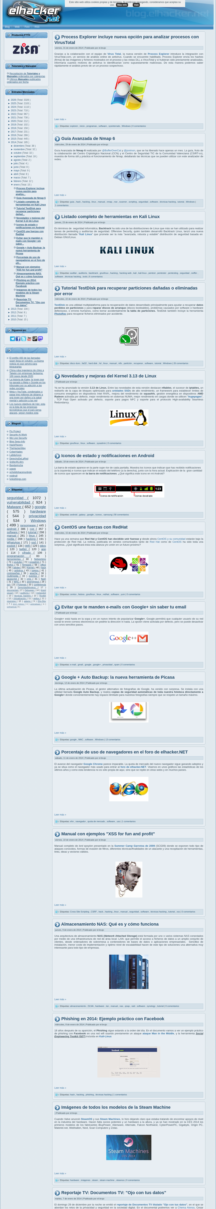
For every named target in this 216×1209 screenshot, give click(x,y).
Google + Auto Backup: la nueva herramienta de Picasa (118, 677)
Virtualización (20, 598)
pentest (152, 273)
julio (16, 163)
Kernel (31, 567)
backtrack (94, 273)
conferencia (40, 584)
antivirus (19, 570)
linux (32, 535)
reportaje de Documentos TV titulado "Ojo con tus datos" (152, 1204)
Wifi (28, 545)
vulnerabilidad (19, 502)
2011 (14, 316)
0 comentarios (139, 126)
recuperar (139, 363)
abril (16, 174)
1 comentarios (62, 205)
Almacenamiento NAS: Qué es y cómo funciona (109, 924)
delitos (36, 598)
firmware (27, 564)
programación (18, 556)
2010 (14, 319)
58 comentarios (121, 514)
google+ (97, 664)
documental (13, 590)
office (43, 564)
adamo (28, 601)
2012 (14, 312)
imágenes (86, 1180)
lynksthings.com (17, 479)
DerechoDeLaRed (18, 458)
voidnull (13, 475)
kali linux (142, 273)
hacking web (125, 273)
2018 (14, 128)
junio (16, 167)
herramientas (15, 559)
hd (100, 363)
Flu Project (15, 431)
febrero (18, 181)
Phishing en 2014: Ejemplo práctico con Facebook (112, 1018)
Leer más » (60, 119)
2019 (14, 124)
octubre (18, 153)
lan (108, 1006)
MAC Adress (19, 604)
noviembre (19, 149)
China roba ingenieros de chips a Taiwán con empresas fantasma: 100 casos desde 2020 (26, 373)
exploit (11, 545)
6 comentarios (96, 276)
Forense (22, 584)
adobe (17, 567)
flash (43, 579)
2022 (14, 114)
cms (29, 579)
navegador (81, 821)
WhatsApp (14, 542)
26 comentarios (181, 363)
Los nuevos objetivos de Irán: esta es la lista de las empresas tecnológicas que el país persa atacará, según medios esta (27, 408)
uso (119, 821)
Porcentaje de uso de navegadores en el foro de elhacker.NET (124, 752)
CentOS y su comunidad (171, 538)
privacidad (37, 516)
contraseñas (14, 573)
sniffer (194, 273)
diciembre (19, 145)
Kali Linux (85, 234)
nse (116, 201)
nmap (110, 201)
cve (33, 529)
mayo (17, 170)
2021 (14, 117)
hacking (31, 539)
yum (123, 594)
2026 (14, 100)
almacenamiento (78, 1006)
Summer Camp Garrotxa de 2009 (134, 845)
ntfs (120, 363)
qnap (127, 1006)
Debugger (30, 590)
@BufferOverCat (111, 150)
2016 (14, 135)
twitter (24, 549)
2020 (14, 121)
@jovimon (129, 150)
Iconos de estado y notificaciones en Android (107, 455)
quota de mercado (97, 821)
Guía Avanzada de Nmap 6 (88, 138)
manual (12, 535)
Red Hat (155, 541)
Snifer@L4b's (16, 462)
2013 (14, 309)
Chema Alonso (186, 1207)
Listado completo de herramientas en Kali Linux (110, 216)
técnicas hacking (23, 595)
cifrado (28, 552)
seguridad (17, 498)
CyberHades (16, 451)
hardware (38, 511)
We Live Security (18, 438)
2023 (14, 110)
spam (117, 664)
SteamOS (86, 1119)
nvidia (11, 539)
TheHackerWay (17, 448)
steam (95, 1180)
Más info (122, 5)
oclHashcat (12, 607)
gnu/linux (104, 273)
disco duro (75, 363)
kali (135, 273)
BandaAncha (16, 465)
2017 (14, 131)
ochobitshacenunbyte (20, 472)
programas (91, 126)
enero (17, 184)
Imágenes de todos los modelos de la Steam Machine (115, 1107)
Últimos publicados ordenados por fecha (24, 80)
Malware (14, 507)
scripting (133, 201)
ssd (34, 542)
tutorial (33, 532)
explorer (74, 126)
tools (85, 276)
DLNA (91, 1006)
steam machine (107, 1180)
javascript (12, 579)
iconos (98, 514)
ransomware (28, 525)
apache (34, 573)
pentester (162, 273)
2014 (14, 142)
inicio (82, 126)
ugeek (12, 469)
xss (179, 911)
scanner (123, 201)
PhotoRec (60, 313)
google (40, 507)
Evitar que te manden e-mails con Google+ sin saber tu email (123, 606)
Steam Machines (110, 1119)
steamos (120, 1180)
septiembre (20, 156)
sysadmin (34, 562)
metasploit (41, 593)
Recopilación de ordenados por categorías (26, 75)
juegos (36, 570)
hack (43, 567)
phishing (90, 1094)
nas (122, 1006)
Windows (38, 521)
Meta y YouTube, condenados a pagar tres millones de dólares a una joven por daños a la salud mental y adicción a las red (26, 396)
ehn (72, 821)
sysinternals (115, 126)
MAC (17, 581)
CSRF (94, 911)
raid (134, 1006)
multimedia (13, 576)
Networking (40, 559)
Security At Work (18, 434)
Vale (136, 5)
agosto (17, 160)
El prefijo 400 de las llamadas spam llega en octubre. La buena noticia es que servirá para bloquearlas (26, 362)
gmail (80, 664)
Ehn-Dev (42, 601)
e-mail (73, 664)
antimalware (35, 604)
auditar (73, 273)
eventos (34, 576)
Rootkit (42, 595)
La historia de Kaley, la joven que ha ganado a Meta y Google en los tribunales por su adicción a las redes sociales (27, 384)
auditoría (25, 593)
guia (72, 201)
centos (73, 594)
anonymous (33, 581)
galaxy (82, 514)
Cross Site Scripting (80, 911)
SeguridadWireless (28, 587)
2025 (14, 103)
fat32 (84, 363)
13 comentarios (112, 739)
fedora (81, 594)
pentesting (173, 273)
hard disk (93, 363)
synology (151, 1006)
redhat (106, 594)
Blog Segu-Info (17, 441)
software (12, 532)
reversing (12, 601)
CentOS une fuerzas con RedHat (94, 527)
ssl (9, 584)
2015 (14, 138)
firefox (11, 564)
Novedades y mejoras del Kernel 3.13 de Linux (108, 375)
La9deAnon (15, 455)
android (12, 529)
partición (128, 363)
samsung (108, 514)
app (43, 549)
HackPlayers (16, 445)
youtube (18, 562)
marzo (17, 177)
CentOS (176, 541)
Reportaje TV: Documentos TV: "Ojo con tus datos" (113, 1192)
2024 (14, 107)
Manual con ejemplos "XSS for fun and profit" (108, 834)
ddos (43, 545)
